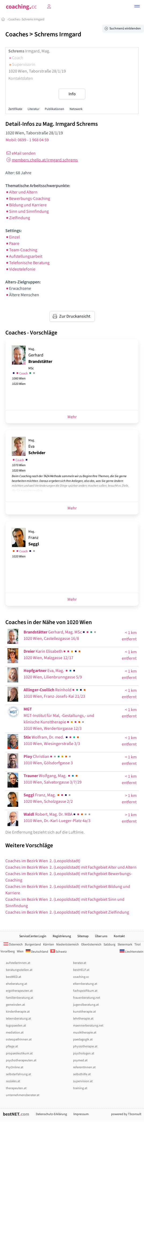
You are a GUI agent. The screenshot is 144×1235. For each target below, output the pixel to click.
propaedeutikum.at (19, 1053)
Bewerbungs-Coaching (27, 199)
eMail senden (20, 153)
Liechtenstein (131, 951)
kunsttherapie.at (84, 1011)
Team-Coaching (21, 250)
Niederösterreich (67, 944)
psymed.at (80, 1060)
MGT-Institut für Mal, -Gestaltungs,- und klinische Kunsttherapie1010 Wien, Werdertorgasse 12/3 (59, 718)
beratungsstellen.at (19, 970)
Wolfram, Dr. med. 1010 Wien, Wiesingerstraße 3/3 (52, 740)
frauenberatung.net (86, 997)
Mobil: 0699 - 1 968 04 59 (27, 140)
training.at (80, 1088)
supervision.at (83, 1081)
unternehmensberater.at (22, 1095)
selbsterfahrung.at (18, 1074)
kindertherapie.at (18, 1011)
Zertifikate (15, 109)
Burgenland (33, 944)
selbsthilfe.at (82, 1074)
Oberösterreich (91, 944)
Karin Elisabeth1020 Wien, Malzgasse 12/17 (52, 654)
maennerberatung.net (88, 1025)
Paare (12, 243)
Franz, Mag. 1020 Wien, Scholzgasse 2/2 (48, 798)
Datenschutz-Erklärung (51, 1114)
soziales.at (13, 1081)
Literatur (33, 109)
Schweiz (58, 951)
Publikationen (54, 109)
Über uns (101, 936)
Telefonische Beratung (27, 263)
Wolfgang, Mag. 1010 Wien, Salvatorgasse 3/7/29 (53, 779)
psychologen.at (83, 1053)
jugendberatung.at (86, 1004)
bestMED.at (13, 977)
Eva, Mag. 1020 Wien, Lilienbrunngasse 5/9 (53, 674)
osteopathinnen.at (19, 1039)
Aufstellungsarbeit (23, 256)
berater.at (79, 963)
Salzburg (109, 944)
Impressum (81, 1114)
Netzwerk (76, 109)
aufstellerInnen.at (18, 963)
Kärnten (48, 944)
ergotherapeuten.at (19, 991)
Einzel (12, 237)
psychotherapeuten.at (21, 1060)
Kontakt (119, 936)
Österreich (13, 944)
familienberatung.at (19, 997)
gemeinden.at (15, 1004)
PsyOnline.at (14, 1067)
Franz (33, 538)
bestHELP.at (81, 970)
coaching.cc (81, 977)
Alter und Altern (21, 192)
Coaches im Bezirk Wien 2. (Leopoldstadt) (42, 861)
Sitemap (83, 936)
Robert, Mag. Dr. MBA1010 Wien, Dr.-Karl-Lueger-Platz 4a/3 (57, 817)
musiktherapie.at (84, 1032)
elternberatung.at (85, 984)
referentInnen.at (84, 1067)
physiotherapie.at (85, 1046)
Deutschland (37, 951)
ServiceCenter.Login (32, 936)
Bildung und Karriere (26, 205)
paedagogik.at (83, 1039)
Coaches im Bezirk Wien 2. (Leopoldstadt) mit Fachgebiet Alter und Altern (71, 867)
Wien (20, 951)
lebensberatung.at (18, 1018)
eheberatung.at (16, 984)
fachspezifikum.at (85, 991)
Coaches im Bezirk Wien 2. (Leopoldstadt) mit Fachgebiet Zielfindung (67, 912)
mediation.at (15, 1032)
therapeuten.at (16, 1088)
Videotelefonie (20, 269)
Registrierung (62, 936)
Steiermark (125, 944)
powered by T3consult (126, 1114)
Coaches (14, 19)
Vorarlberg (8, 951)
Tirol (137, 944)
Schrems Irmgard (33, 19)
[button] (137, 7)
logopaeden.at (16, 1025)
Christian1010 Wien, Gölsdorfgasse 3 (48, 760)
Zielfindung (17, 218)
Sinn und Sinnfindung (27, 211)
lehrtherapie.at (83, 1018)
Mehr (72, 417)
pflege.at (12, 1046)
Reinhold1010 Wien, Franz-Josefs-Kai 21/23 (55, 693)
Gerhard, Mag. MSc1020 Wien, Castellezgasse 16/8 (60, 635)
